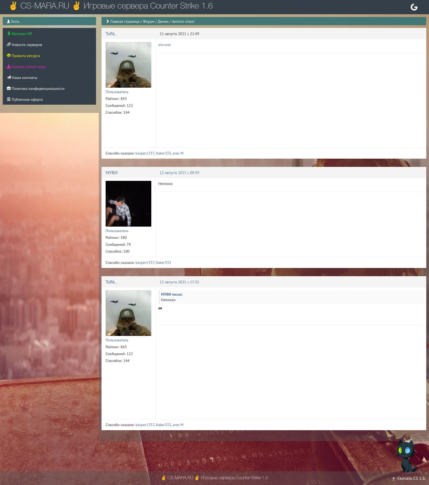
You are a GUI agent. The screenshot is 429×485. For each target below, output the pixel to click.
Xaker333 (163, 153)
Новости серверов (24, 44)
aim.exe (164, 44)
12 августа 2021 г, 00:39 (179, 172)
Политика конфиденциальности (36, 88)
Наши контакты (22, 77)
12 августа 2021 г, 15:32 (179, 281)
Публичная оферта (25, 99)
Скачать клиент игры (26, 66)
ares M (178, 153)
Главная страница (125, 21)
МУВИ (112, 173)
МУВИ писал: (172, 294)
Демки (163, 21)
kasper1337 (144, 153)
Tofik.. (111, 34)
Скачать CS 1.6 (408, 478)
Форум (148, 21)
